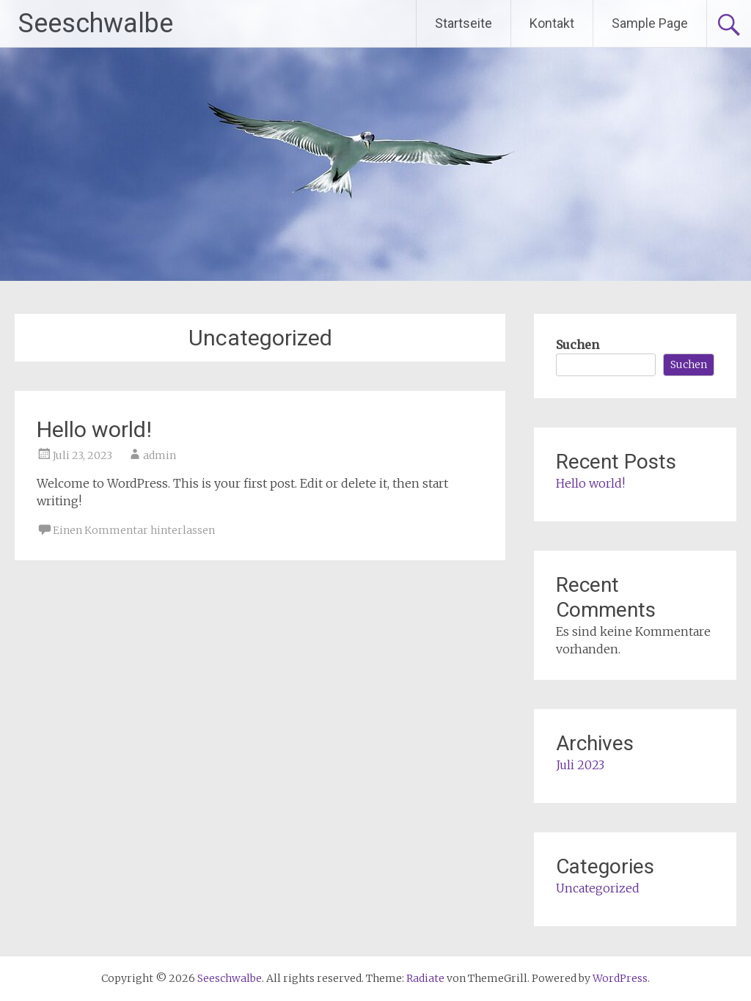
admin (159, 455)
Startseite (463, 23)
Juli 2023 (580, 765)
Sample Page (650, 23)
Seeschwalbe (95, 23)
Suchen (577, 344)
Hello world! (94, 429)
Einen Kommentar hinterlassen (134, 530)
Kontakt (552, 23)
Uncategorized (598, 888)
